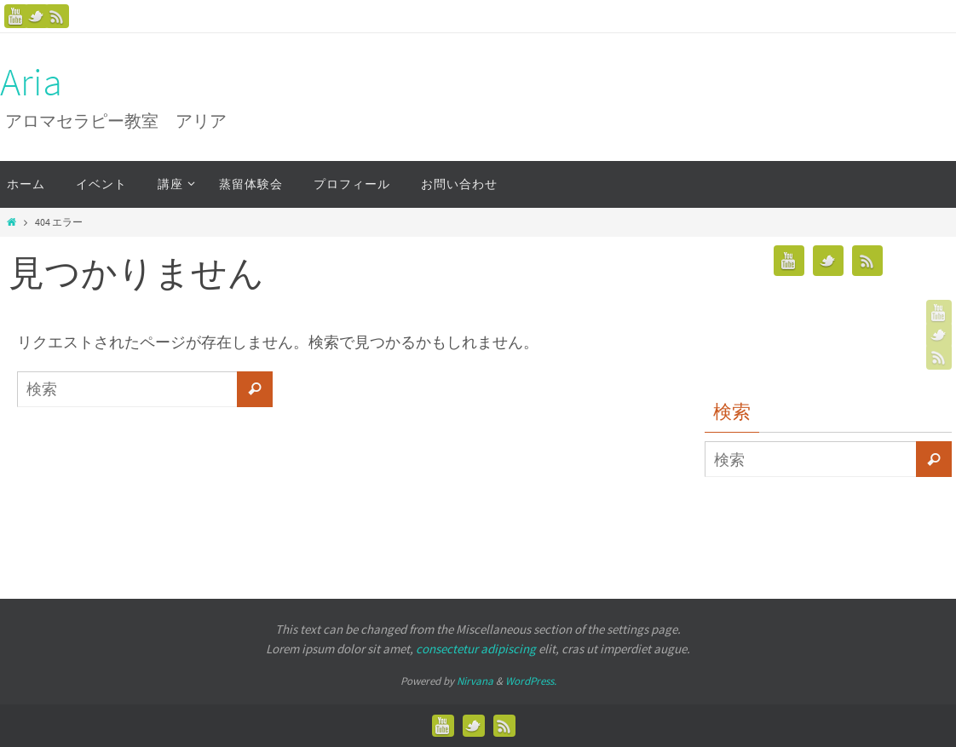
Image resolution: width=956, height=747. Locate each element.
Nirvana (475, 681)
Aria (31, 82)
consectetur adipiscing (476, 649)
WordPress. (530, 681)
